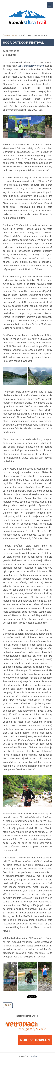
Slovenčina (23, 1056)
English (33, 1056)
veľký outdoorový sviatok (31, 66)
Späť (8, 1005)
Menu (50, 5)
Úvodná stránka (10, 35)
